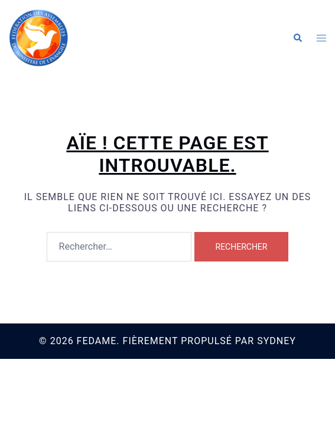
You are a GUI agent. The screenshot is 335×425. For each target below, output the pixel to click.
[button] (297, 38)
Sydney (276, 340)
